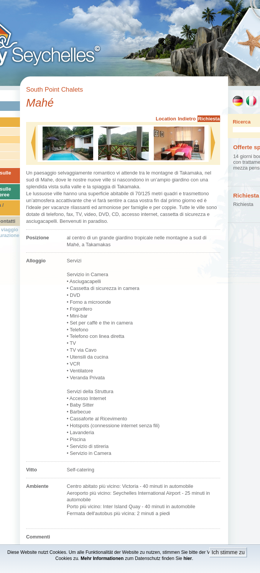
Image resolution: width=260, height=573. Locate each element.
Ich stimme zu (228, 552)
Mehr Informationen (102, 558)
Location (166, 119)
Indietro (187, 119)
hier (187, 558)
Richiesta (209, 119)
